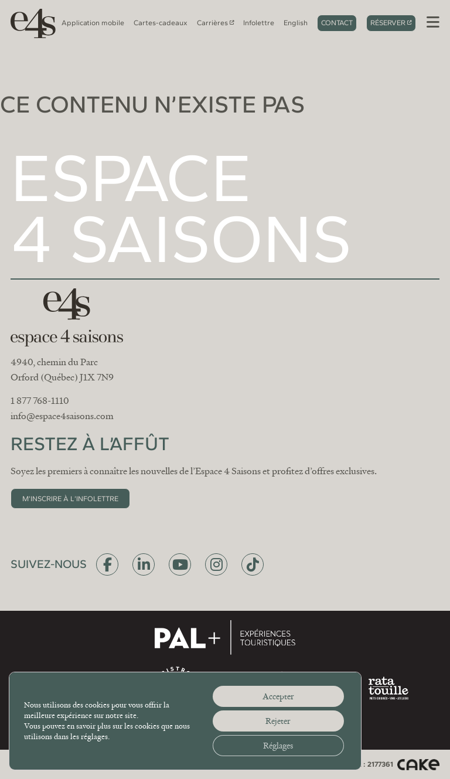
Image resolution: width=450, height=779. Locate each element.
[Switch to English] (296, 23)
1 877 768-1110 (40, 401)
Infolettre (258, 22)
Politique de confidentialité (233, 764)
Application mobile (93, 22)
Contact (337, 22)
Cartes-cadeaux (161, 22)
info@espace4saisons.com (62, 416)
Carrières (212, 22)
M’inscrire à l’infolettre (70, 498)
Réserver (387, 22)
